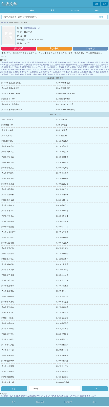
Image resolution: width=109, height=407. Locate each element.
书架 (97, 10)
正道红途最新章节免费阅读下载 (12, 62)
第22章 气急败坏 (62, 173)
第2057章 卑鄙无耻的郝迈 (65, 110)
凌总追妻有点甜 (63, 396)
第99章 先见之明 (7, 382)
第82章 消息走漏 (62, 334)
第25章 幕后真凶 (7, 184)
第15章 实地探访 (7, 157)
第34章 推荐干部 (62, 205)
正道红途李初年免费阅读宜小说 (60, 62)
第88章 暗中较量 (62, 350)
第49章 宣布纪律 (7, 248)
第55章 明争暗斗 (7, 264)
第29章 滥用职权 (7, 195)
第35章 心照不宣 (7, 211)
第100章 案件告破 (62, 382)
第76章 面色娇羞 (62, 318)
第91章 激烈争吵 (7, 361)
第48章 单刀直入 (62, 243)
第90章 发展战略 (62, 355)
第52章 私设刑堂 (62, 254)
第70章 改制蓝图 (62, 302)
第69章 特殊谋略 (7, 302)
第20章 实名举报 (62, 168)
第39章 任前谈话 (7, 221)
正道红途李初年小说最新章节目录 (85, 62)
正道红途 (71, 74)
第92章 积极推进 (62, 361)
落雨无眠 (83, 396)
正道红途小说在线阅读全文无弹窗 (51, 67)
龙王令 (89, 396)
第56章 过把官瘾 (62, 264)
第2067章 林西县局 (63, 83)
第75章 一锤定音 (7, 318)
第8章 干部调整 (61, 136)
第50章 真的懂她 (62, 248)
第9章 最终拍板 (7, 141)
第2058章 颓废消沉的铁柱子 (11, 110)
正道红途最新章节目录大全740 (25, 67)
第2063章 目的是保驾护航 (65, 94)
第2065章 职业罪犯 (63, 88)
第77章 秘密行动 (7, 323)
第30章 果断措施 (62, 195)
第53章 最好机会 (7, 259)
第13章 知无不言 (7, 152)
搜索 (101, 17)
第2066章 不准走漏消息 (10, 88)
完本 (52, 10)
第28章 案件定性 (62, 189)
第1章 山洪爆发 (7, 120)
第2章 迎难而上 (61, 120)
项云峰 (53, 396)
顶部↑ (94, 402)
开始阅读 (18, 48)
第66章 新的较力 (62, 291)
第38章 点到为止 (62, 216)
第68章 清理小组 (62, 296)
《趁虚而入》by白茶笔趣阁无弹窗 (13, 396)
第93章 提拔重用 (7, 366)
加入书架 (54, 48)
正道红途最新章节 (16, 65)
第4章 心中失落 (61, 125)
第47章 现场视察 (7, 243)
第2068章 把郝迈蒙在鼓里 (11, 83)
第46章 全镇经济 (62, 237)
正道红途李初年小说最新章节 (50, 72)
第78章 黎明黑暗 (62, 323)
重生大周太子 (45, 396)
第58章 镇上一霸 (62, 270)
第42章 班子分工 (62, 227)
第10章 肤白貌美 (62, 141)
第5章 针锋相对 (7, 130)
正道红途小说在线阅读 (73, 67)
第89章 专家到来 (7, 355)
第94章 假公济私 (62, 366)
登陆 (96, 4)
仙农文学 (9, 4)
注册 (104, 4)
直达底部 (90, 48)
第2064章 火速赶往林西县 (11, 94)
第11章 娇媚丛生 (7, 146)
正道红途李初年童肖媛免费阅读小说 (63, 65)
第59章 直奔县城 (7, 275)
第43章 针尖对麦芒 (8, 232)
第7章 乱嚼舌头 (7, 136)
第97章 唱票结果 (7, 377)
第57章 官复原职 (7, 270)
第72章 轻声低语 (62, 307)
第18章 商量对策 (62, 162)
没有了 (14, 389)
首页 (14, 402)
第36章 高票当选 (62, 211)
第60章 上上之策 (62, 275)
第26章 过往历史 (62, 184)
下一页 (94, 389)
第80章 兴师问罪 (62, 329)
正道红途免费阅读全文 (86, 65)
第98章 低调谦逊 (62, 377)
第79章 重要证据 (7, 329)
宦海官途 (36, 396)
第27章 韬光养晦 (7, 189)
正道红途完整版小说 (85, 70)
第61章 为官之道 (7, 280)
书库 (32, 10)
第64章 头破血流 (62, 286)
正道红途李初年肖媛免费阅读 (36, 62)
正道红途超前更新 (60, 74)
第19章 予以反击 (7, 168)
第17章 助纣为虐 (7, 162)
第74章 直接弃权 (62, 313)
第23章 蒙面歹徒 (7, 179)
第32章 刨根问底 (62, 200)
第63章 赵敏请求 (7, 286)
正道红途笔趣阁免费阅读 (12, 70)
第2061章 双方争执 (63, 99)
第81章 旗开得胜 (7, 334)
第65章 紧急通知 (7, 291)
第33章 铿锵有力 (7, 205)
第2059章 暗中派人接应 (64, 104)
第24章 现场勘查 (62, 179)
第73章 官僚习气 (7, 313)
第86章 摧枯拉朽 (62, 345)
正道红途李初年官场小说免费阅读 (36, 65)
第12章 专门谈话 (62, 146)
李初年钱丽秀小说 (32, 28)
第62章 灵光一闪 (62, 280)
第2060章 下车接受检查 (10, 104)
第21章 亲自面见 (7, 173)
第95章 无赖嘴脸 (7, 372)
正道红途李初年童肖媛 (68, 70)
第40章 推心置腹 (62, 221)
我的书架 (40, 402)
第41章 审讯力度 (7, 227)
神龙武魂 (29, 396)
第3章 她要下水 (7, 125)
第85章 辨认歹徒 (7, 345)
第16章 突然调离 (62, 157)
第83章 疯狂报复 (7, 339)
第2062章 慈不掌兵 (8, 99)
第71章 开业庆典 (7, 307)
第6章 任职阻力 (61, 130)
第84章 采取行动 (62, 339)
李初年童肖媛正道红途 (70, 72)
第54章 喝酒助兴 (62, 259)
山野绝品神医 (74, 396)
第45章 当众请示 (7, 237)
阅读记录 (75, 10)
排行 (12, 10)
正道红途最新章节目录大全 (32, 70)
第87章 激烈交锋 (7, 350)
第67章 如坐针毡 (7, 296)
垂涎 (94, 396)
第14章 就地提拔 (62, 152)
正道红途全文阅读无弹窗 (89, 72)
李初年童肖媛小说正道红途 (42, 74)
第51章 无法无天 (7, 254)
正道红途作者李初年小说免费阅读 (25, 72)
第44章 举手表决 (62, 232)
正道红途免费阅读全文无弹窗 (20, 74)
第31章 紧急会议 (7, 200)
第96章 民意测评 (62, 372)
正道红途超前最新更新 (84, 74)
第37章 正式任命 (7, 216)
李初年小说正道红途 (51, 70)
